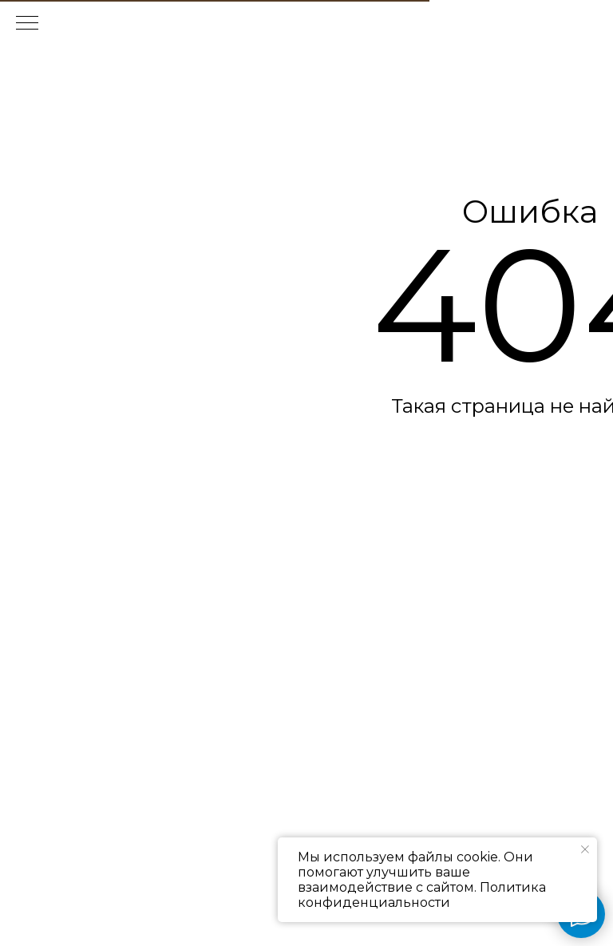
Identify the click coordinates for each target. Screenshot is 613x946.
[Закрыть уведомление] (585, 849)
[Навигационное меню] (27, 24)
